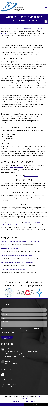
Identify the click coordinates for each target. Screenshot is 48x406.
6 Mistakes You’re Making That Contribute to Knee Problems (20, 241)
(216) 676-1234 (11, 363)
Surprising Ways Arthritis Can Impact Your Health (17, 262)
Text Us (36, 404)
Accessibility (24, 398)
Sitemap (40, 396)
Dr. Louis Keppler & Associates (14, 225)
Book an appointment (32, 223)
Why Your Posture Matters (9, 248)
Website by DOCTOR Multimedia (24, 401)
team (40, 29)
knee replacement (16, 167)
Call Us (12, 404)
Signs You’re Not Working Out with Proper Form (16, 255)
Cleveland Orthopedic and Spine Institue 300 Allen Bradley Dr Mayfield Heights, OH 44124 (22, 353)
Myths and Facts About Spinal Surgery (13, 269)
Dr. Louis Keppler (25, 29)
